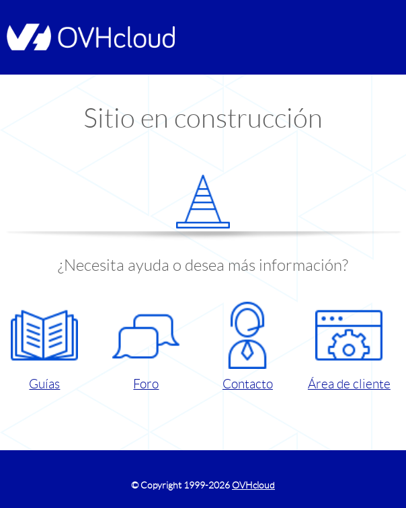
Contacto (247, 346)
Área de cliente (349, 346)
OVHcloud (253, 485)
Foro (145, 346)
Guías (44, 346)
